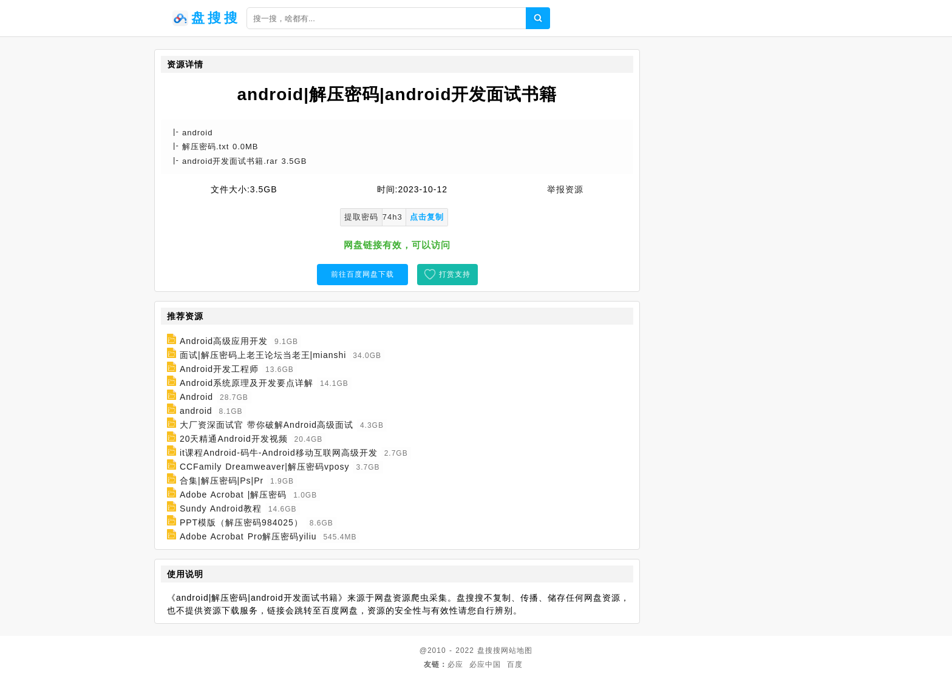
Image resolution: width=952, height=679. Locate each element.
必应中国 (485, 664)
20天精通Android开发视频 (234, 439)
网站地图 (516, 650)
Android (196, 397)
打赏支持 (455, 274)
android (196, 411)
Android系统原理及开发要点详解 (246, 383)
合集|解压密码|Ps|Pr (222, 480)
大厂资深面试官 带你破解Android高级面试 (266, 425)
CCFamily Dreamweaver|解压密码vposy (265, 466)
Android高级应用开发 (224, 341)
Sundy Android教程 (221, 508)
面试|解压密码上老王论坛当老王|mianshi (263, 355)
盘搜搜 (489, 650)
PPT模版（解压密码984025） (241, 522)
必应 (455, 664)
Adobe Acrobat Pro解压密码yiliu (248, 536)
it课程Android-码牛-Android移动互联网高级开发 (279, 453)
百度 (515, 664)
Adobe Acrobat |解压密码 (233, 494)
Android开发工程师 (219, 369)
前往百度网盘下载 (362, 274)
